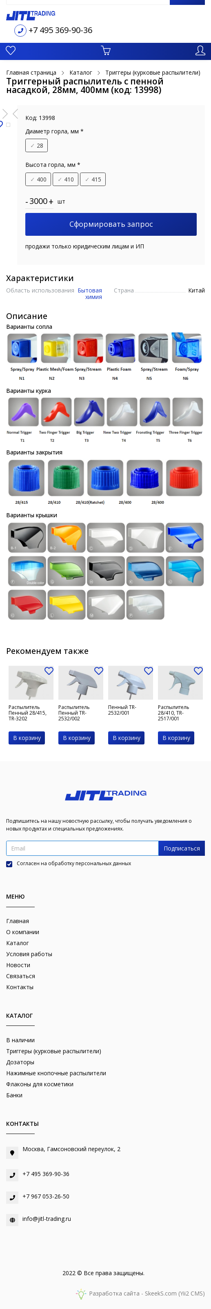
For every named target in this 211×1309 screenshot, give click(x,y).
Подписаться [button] (182, 848)
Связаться (20, 976)
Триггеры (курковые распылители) (53, 1051)
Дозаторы (20, 1062)
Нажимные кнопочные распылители (56, 1073)
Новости (18, 965)
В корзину (27, 738)
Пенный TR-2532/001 (122, 710)
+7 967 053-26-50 (45, 1196)
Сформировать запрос (111, 224)
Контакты (19, 987)
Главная (17, 921)
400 (38, 179)
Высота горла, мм (52, 164)
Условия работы (29, 954)
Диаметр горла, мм (54, 131)
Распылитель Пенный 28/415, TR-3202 (28, 713)
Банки (14, 1095)
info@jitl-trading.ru (46, 1219)
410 (66, 179)
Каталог (17, 943)
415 (93, 179)
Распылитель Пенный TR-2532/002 (74, 713)
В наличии (20, 1040)
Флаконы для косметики (39, 1084)
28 (36, 145)
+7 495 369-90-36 (60, 29)
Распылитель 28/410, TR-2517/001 (173, 713)
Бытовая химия (90, 293)
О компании (22, 932)
